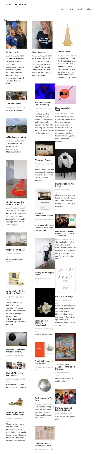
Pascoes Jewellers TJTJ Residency (66, 105)
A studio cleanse (13, 103)
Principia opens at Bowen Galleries (40, 408)
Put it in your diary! (41, 296)
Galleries (90, 9)
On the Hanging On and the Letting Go (15, 203)
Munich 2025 (12, 52)
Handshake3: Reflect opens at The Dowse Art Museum (41, 233)
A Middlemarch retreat (16, 137)
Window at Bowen (66, 162)
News (72, 9)
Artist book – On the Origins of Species (15, 291)
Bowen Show (64, 52)
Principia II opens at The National (67, 363)
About (63, 9)
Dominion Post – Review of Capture (66, 445)
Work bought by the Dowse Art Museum (15, 412)
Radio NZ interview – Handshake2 (15, 373)
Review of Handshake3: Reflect (67, 216)
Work (80, 9)
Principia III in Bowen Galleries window (16, 350)
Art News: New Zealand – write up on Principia (42, 366)
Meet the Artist (38, 52)
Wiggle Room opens (15, 249)
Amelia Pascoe (15, 4)
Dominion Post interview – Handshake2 (64, 324)
